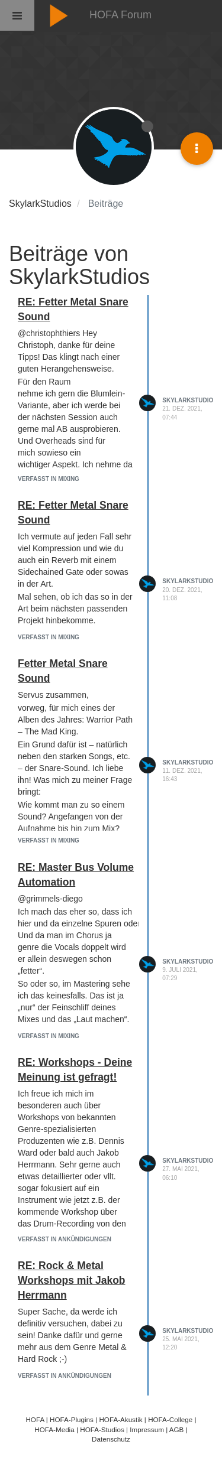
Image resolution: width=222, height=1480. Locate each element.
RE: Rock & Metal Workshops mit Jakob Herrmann (72, 1280)
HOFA (34, 1419)
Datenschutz (111, 1439)
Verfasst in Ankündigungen (64, 1239)
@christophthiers (49, 333)
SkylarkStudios (189, 400)
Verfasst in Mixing (48, 479)
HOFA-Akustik (120, 1419)
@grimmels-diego (50, 898)
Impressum (147, 1429)
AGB (176, 1429)
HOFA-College (170, 1419)
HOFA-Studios (102, 1429)
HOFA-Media (54, 1429)
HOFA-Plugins (72, 1419)
